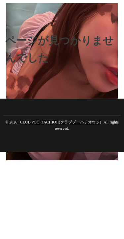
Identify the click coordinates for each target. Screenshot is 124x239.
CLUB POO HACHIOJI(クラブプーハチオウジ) (60, 122)
